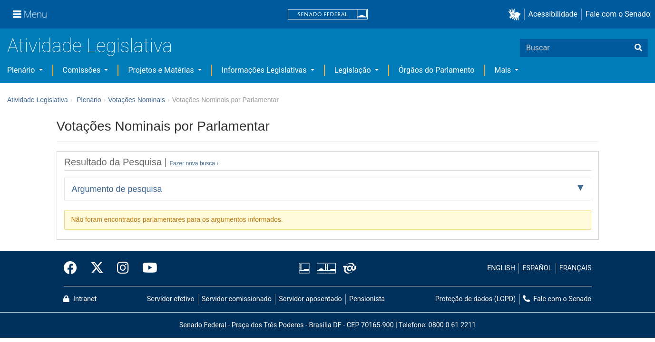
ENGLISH (501, 268)
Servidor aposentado (310, 299)
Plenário (22, 70)
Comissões (83, 70)
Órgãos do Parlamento (437, 70)
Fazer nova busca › (194, 163)
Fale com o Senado (618, 14)
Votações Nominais (136, 100)
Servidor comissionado (237, 299)
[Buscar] (638, 48)
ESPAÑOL (537, 268)
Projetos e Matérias (162, 70)
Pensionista (367, 299)
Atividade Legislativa (89, 46)
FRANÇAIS (575, 268)
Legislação (353, 70)
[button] (516, 14)
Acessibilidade (553, 14)
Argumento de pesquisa (117, 189)
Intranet (80, 299)
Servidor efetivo (171, 299)
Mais (503, 70)
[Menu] (30, 14)
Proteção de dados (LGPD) (475, 299)
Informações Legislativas (265, 70)
